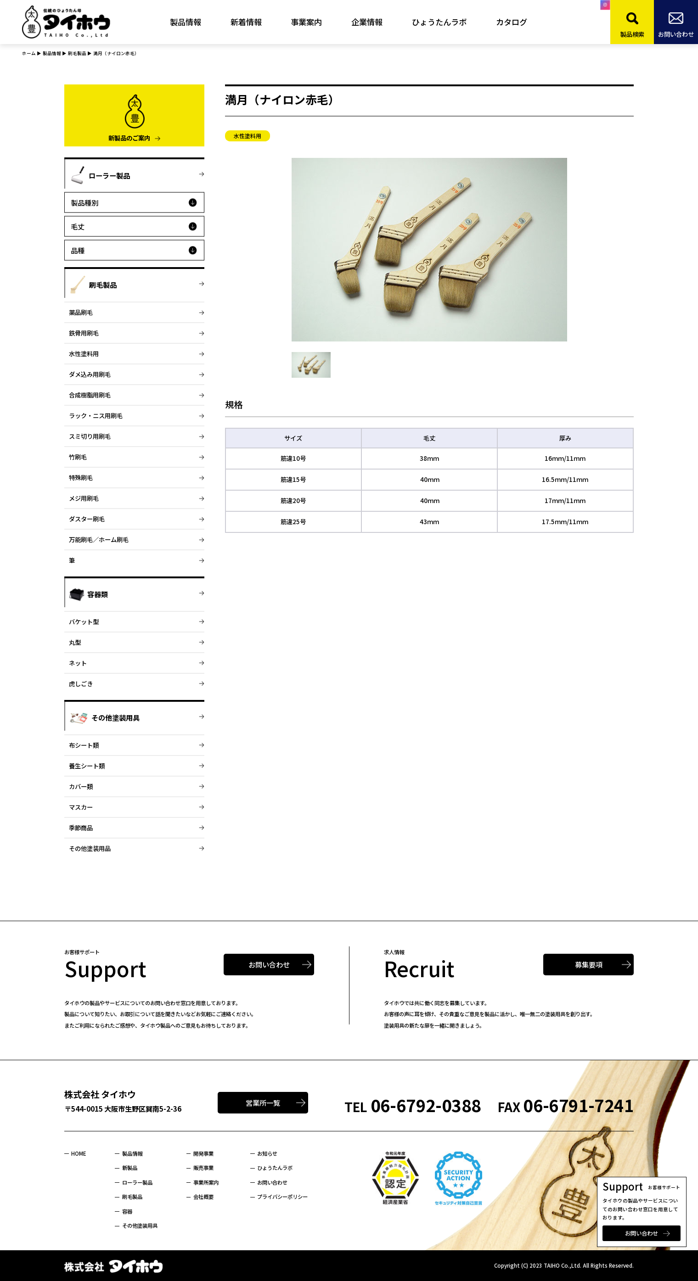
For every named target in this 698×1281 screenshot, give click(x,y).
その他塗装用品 (90, 848)
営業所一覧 (263, 1102)
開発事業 (203, 1153)
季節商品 (81, 827)
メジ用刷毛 (84, 498)
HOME (78, 1153)
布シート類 (84, 745)
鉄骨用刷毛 (84, 332)
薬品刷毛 (81, 312)
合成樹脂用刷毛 (90, 394)
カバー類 (81, 786)
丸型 (75, 642)
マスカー (81, 806)
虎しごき (81, 683)
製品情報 (132, 1153)
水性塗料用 (84, 353)
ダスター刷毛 (87, 518)
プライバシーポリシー (282, 1196)
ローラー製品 (137, 1182)
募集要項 (588, 964)
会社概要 (203, 1196)
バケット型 (84, 621)
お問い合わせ (641, 1233)
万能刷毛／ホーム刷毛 (99, 539)
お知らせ (267, 1153)
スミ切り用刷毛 (90, 436)
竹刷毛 (78, 456)
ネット (78, 662)
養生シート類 (87, 765)
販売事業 (203, 1167)
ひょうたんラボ (275, 1167)
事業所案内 (206, 1182)
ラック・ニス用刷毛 (96, 415)
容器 (127, 1211)
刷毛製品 (132, 1196)
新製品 (129, 1167)
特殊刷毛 (81, 477)
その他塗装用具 (140, 1225)
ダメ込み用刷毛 (90, 374)
